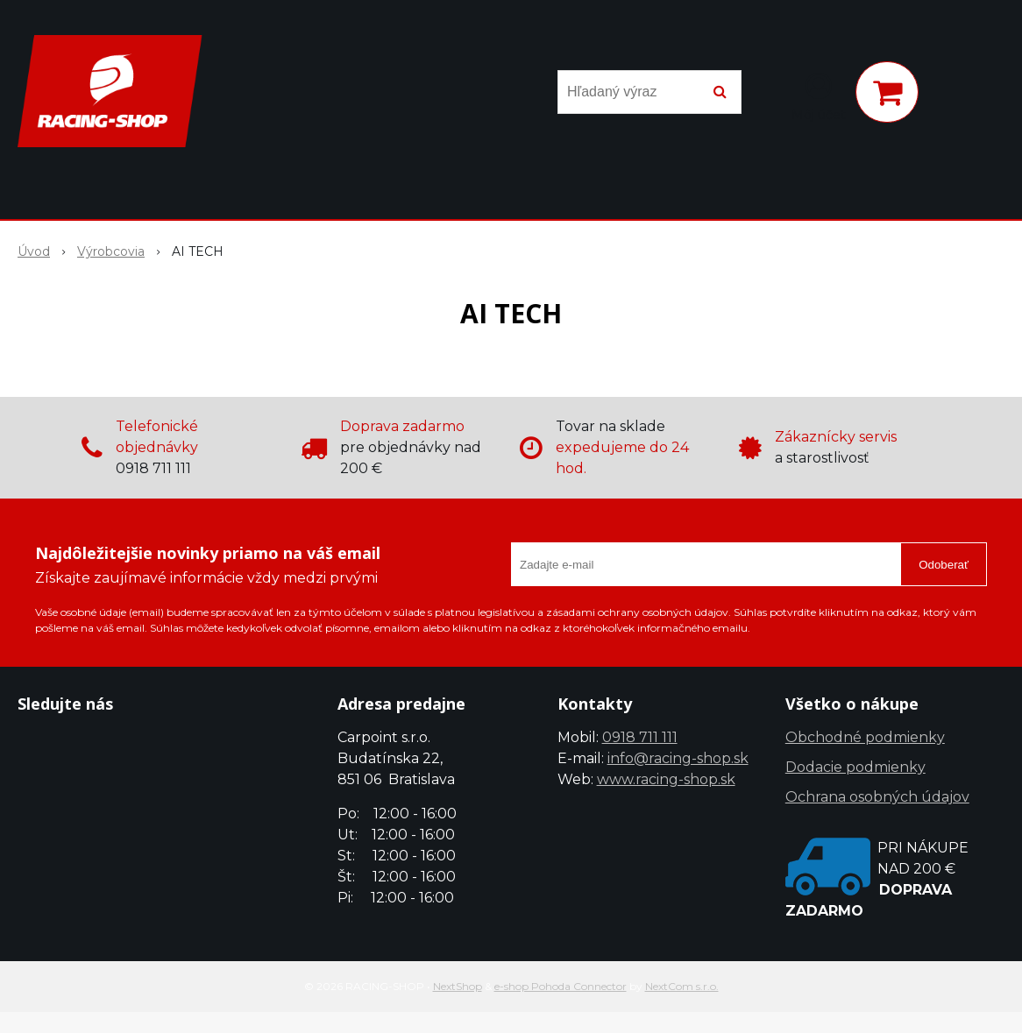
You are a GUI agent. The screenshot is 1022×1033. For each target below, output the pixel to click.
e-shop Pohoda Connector (560, 986)
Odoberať (944, 564)
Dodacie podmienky (855, 767)
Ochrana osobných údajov (877, 797)
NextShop (457, 986)
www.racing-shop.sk (666, 779)
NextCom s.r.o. (682, 986)
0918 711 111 (640, 737)
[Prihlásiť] (818, 95)
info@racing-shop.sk (678, 758)
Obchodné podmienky (865, 737)
